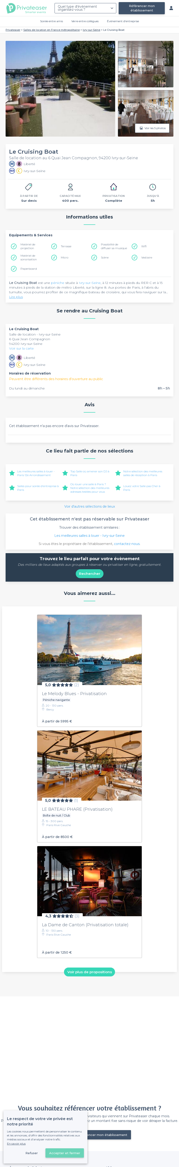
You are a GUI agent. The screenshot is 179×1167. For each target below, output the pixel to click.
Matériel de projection (28, 246)
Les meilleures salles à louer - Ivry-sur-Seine (89, 536)
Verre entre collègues (85, 21)
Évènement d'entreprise (123, 21)
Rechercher (89, 573)
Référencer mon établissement (142, 8)
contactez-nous (127, 544)
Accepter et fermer (64, 1153)
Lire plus (16, 297)
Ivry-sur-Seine (90, 283)
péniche (57, 283)
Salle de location (23, 334)
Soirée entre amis (51, 21)
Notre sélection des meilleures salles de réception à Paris (142, 473)
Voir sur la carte (21, 348)
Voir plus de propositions (89, 972)
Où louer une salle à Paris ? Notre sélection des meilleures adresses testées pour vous (89, 487)
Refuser (31, 1153)
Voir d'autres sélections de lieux (89, 506)
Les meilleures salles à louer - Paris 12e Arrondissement (36, 473)
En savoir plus (16, 1143)
